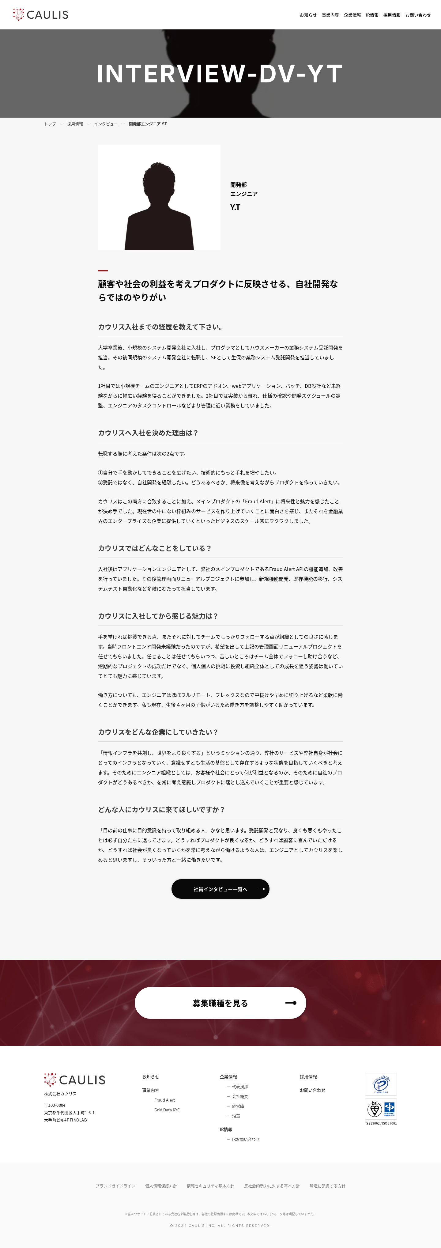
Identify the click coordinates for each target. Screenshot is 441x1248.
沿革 (236, 1116)
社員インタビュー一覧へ (220, 889)
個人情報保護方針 (161, 1186)
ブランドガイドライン (115, 1186)
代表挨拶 (240, 1086)
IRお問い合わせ (246, 1139)
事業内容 (260, 14)
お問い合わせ (411, 14)
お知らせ (226, 14)
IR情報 (333, 14)
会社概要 (240, 1096)
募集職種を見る (220, 1003)
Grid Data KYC (167, 1110)
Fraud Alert (164, 1100)
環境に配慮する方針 (327, 1186)
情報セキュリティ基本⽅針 (210, 1186)
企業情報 (298, 14)
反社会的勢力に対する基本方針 (272, 1186)
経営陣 (238, 1106)
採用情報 (368, 14)
